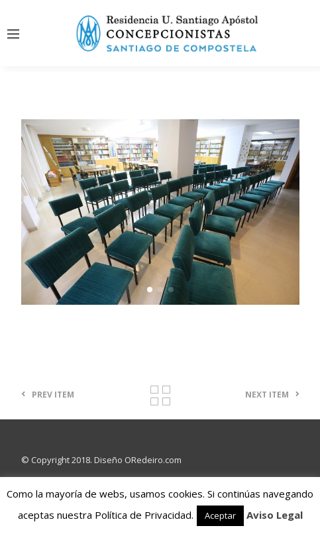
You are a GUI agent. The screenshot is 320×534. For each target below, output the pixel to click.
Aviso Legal (274, 514)
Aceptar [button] (220, 515)
